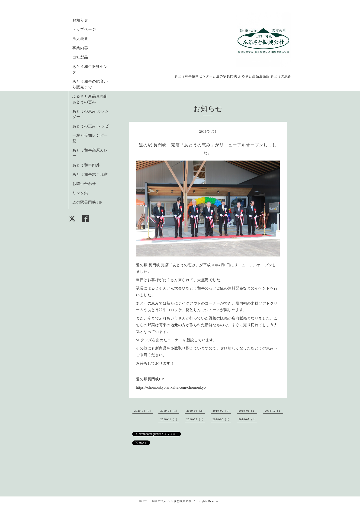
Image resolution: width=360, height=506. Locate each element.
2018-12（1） (274, 410)
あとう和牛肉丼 (86, 165)
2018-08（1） (221, 419)
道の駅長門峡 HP (87, 202)
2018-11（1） (169, 419)
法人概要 (80, 39)
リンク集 (80, 193)
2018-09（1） (195, 419)
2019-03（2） (195, 410)
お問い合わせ (84, 184)
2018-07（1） (248, 419)
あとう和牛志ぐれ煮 (90, 174)
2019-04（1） (169, 410)
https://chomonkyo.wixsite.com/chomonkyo (171, 387)
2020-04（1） (143, 410)
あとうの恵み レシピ (90, 126)
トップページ (84, 29)
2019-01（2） (248, 410)
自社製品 (80, 57)
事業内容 (80, 48)
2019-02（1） (221, 410)
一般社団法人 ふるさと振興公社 (170, 501)
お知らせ (80, 20)
